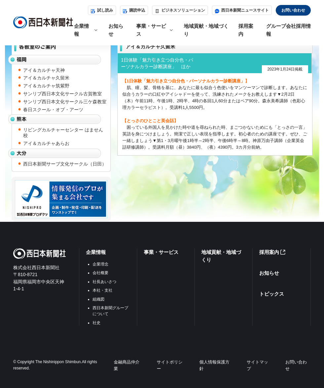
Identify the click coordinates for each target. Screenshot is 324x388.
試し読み (102, 10)
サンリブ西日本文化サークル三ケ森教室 (64, 101)
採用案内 (245, 29)
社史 (97, 322)
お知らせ (115, 29)
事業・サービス (161, 252)
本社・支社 (102, 290)
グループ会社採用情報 (288, 29)
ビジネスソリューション (180, 10)
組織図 (98, 299)
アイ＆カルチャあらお (46, 143)
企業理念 (100, 264)
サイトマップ (257, 365)
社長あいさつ (104, 281)
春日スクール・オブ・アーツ (53, 109)
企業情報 (96, 252)
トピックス (271, 294)
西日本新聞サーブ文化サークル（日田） (64, 164)
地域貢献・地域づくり (206, 29)
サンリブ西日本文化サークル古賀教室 (62, 93)
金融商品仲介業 (127, 365)
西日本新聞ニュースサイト (242, 10)
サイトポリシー (169, 365)
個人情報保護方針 (214, 365)
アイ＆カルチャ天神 (44, 70)
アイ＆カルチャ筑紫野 (46, 85)
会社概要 (100, 272)
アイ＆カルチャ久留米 (46, 77)
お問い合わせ (293, 10)
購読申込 (134, 10)
